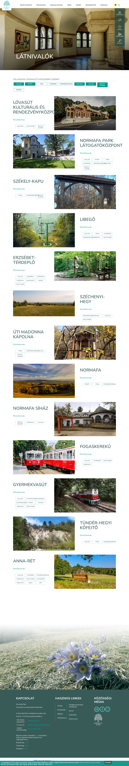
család (107, 316)
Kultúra (107, 163)
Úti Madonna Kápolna (28, 334)
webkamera (120, 13)
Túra (107, 160)
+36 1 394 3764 (34, 729)
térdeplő (40, 277)
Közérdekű (72, 715)
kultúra (20, 126)
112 (26, 749)
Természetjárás (99, 163)
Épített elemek (87, 168)
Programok (41, 5)
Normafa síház (30, 408)
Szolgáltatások (56, 5)
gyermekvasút (22, 503)
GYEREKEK (53, 84)
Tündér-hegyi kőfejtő (96, 525)
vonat (30, 503)
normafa (20, 280)
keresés (119, 41)
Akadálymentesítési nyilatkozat (76, 706)
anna (30, 583)
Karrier (71, 711)
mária (40, 280)
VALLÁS (91, 84)
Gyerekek (87, 163)
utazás (40, 503)
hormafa (20, 579)
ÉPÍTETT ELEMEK (102, 85)
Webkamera (61, 718)
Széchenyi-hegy (92, 299)
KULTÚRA (79, 84)
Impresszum (73, 719)
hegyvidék (31, 126)
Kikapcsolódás (26, 5)
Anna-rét (24, 561)
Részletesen (19, 119)
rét (40, 583)
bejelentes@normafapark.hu (39, 725)
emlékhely (30, 280)
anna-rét (20, 583)
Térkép (78, 5)
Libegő (87, 219)
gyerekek (97, 461)
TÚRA (42, 84)
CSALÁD (19, 84)
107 (27, 742)
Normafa (104, 5)
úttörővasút (32, 499)
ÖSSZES (19, 90)
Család (87, 160)
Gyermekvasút (30, 485)
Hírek (69, 5)
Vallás (20, 277)
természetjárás (89, 316)
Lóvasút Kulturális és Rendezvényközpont (37, 107)
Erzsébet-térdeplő (24, 260)
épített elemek (41, 127)
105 (27, 746)
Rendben (108, 762)
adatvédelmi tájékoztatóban (91, 762)
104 (36, 735)
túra (97, 316)
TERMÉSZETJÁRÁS (66, 84)
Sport (97, 160)
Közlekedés (61, 710)
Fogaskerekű (95, 446)
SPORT (30, 84)
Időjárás (60, 714)
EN (119, 5)
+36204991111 (34, 721)
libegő (97, 237)
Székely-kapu (28, 181)
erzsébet (30, 277)
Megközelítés (91, 5)
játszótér (41, 579)
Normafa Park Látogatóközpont (101, 143)
